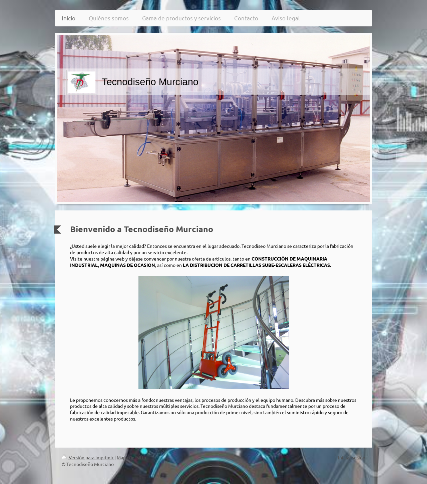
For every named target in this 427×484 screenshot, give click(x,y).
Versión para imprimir (88, 457)
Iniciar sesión (351, 457)
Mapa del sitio (131, 457)
